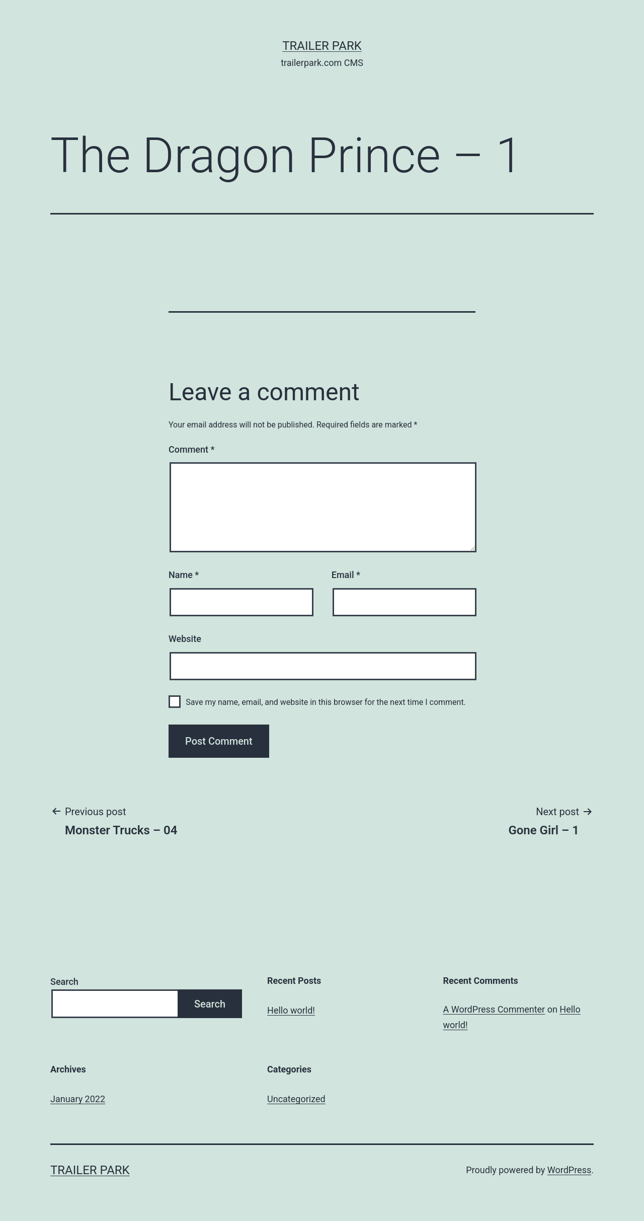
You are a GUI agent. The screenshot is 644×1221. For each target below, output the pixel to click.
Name (184, 574)
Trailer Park (322, 46)
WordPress (569, 1170)
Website (185, 638)
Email (346, 574)
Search (64, 981)
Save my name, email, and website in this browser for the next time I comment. (326, 702)
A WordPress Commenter (494, 1009)
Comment (191, 449)
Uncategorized (296, 1099)
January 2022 (77, 1099)
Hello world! (291, 1010)
